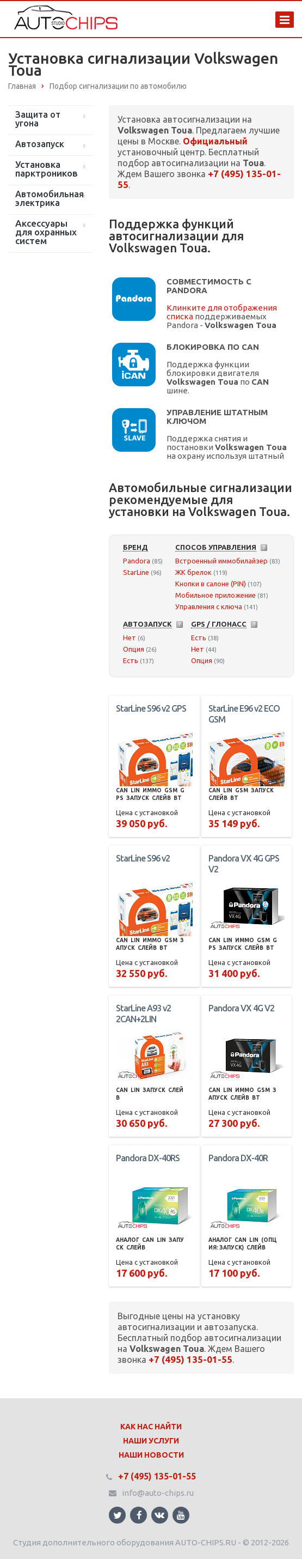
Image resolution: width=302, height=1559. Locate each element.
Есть (130, 660)
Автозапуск (39, 144)
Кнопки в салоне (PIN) (210, 583)
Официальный (215, 141)
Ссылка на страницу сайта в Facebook (139, 1515)
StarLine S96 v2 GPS (151, 708)
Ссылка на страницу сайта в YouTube (181, 1515)
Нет (129, 637)
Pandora (136, 561)
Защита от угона (37, 119)
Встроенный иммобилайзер (221, 561)
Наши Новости (151, 1455)
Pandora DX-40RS (148, 1158)
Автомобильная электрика (49, 198)
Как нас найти (151, 1426)
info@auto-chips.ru (158, 1492)
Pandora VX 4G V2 (241, 1008)
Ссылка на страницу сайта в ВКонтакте (159, 1514)
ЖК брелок (193, 572)
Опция (133, 649)
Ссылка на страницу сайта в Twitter (117, 1515)
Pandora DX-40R (238, 1158)
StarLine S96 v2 (143, 858)
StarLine (136, 572)
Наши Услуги (151, 1440)
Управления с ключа (208, 606)
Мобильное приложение (215, 595)
